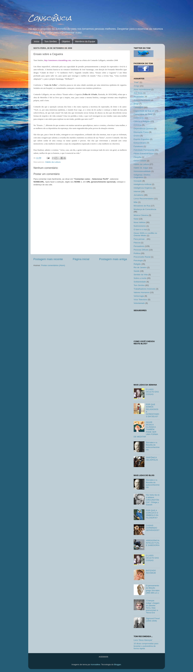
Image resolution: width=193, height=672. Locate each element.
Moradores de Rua (142, 206)
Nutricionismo (140, 226)
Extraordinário (140, 143)
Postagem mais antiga (113, 259)
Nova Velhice (139, 222)
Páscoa (137, 242)
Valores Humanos (141, 292)
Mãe (136, 202)
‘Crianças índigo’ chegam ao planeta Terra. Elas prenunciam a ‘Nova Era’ (152, 606)
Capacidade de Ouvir (143, 114)
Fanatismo (138, 146)
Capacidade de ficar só (144, 111)
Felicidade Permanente (144, 150)
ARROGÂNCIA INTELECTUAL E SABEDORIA (153, 542)
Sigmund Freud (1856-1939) (153, 619)
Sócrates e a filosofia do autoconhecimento (153, 446)
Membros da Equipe (85, 41)
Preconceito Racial (142, 257)
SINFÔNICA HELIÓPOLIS (152, 458)
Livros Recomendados (144, 198)
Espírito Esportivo (141, 139)
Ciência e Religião (142, 121)
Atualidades (139, 96)
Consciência (50, 18)
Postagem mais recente (48, 259)
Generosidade (140, 161)
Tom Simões (50, 41)
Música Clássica (141, 215)
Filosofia (137, 157)
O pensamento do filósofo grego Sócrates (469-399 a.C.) (153, 589)
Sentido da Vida (141, 274)
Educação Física (141, 132)
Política (137, 253)
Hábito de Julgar (141, 168)
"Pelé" (136, 82)
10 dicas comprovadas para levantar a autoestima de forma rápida (146, 645)
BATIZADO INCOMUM (151, 571)
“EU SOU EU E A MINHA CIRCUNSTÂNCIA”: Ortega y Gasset (153, 500)
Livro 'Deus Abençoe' (143, 640)
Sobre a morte (140, 278)
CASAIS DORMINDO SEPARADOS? (152, 527)
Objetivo (66, 41)
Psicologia (138, 260)
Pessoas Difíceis (141, 250)
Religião (137, 264)
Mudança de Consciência (145, 209)
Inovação (138, 181)
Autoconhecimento (142, 100)
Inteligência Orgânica (143, 188)
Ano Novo (138, 93)
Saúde (137, 271)
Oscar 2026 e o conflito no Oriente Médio (145, 234)
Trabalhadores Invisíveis (144, 289)
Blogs (136, 104)
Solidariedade (140, 282)
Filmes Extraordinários (144, 153)
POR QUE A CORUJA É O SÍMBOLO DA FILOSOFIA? (152, 514)
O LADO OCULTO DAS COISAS (152, 391)
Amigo (136, 86)
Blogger (117, 664)
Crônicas (138, 125)
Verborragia (139, 296)
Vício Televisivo (140, 299)
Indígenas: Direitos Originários (142, 176)
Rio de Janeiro (140, 267)
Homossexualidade (142, 171)
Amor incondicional (142, 89)
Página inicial (81, 259)
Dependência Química (144, 128)
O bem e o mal (140, 229)
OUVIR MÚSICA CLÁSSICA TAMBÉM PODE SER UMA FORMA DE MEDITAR (146, 429)
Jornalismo (138, 195)
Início (36, 41)
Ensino (137, 136)
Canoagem (139, 107)
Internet (137, 191)
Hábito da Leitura (52, 162)
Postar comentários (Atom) (53, 265)
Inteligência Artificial (142, 184)
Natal (136, 219)
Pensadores (139, 246)
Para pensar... (140, 239)
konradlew (95, 664)
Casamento (139, 118)
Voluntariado (139, 303)
